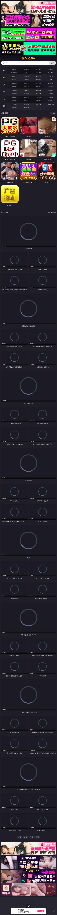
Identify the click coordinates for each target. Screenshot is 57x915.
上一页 (25, 837)
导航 (4, 106)
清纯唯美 (26, 93)
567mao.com (28, 58)
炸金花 (26, 72)
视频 (4, 78)
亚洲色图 (26, 90)
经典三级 (26, 86)
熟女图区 (38, 93)
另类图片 (50, 93)
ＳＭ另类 (50, 79)
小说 (4, 99)
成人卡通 (38, 83)
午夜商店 (26, 104)
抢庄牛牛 (50, 72)
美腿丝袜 (14, 93)
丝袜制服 (26, 79)
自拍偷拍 (26, 76)
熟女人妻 (14, 79)
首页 (19, 837)
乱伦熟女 (38, 86)
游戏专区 (50, 69)
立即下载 (40, 911)
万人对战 (38, 69)
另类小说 (26, 100)
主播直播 (38, 79)
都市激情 (14, 97)
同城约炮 (14, 104)
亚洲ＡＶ (14, 76)
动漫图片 (50, 90)
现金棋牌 (38, 72)
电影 (4, 85)
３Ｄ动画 (50, 76)
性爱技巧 (50, 100)
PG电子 (14, 69)
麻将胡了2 (14, 72)
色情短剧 (26, 107)
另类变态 (50, 86)
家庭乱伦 (26, 97)
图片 (4, 92)
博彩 (4, 71)
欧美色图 (38, 90)
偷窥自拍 (14, 90)
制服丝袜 (14, 86)
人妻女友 (38, 97)
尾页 (37, 837)
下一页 (31, 837)
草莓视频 (38, 104)
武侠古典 (50, 97)
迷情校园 (14, 100)
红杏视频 (14, 107)
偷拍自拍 (26, 83)
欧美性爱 (50, 83)
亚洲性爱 (14, 83)
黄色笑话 (38, 100)
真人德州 (26, 69)
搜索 (52, 63)
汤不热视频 (51, 104)
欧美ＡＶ (38, 76)
